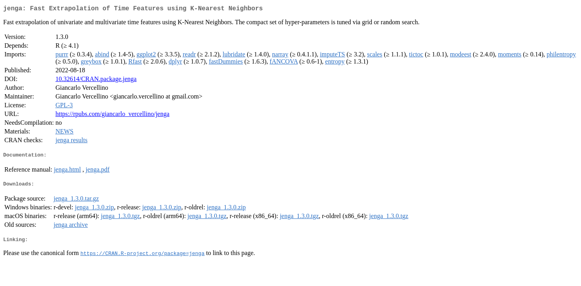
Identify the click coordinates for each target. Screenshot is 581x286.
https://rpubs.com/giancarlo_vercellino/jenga (112, 115)
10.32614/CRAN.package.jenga (95, 80)
